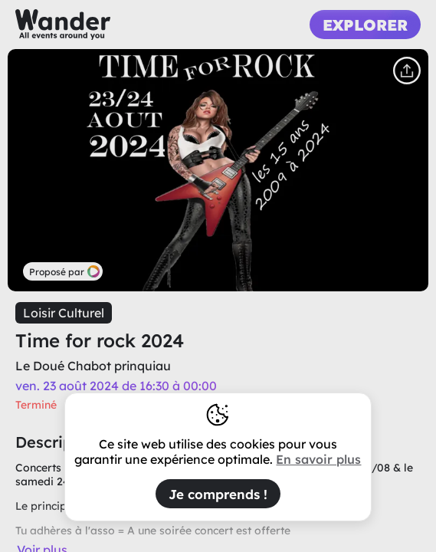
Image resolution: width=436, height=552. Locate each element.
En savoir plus (318, 459)
